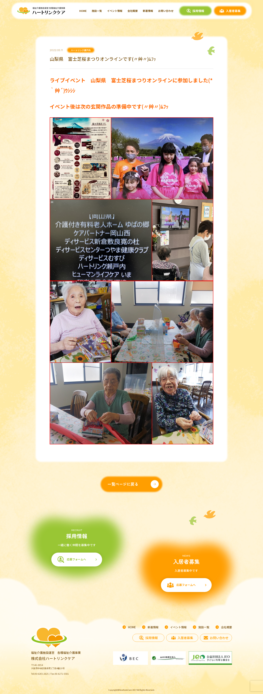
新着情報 (148, 11)
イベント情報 (114, 11)
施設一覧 (97, 11)
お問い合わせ (166, 11)
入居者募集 (233, 11)
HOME (83, 11)
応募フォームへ (76, 559)
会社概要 (132, 11)
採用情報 (198, 11)
